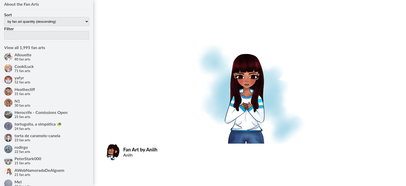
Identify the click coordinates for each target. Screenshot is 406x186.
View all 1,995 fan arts (24, 47)
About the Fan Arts (21, 4)
